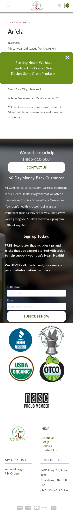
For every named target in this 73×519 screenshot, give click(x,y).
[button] (67, 57)
